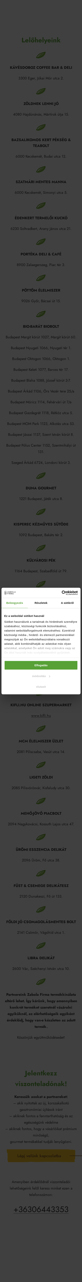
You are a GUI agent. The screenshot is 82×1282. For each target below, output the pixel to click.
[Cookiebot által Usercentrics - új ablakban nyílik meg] (62, 592)
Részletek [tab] (41, 602)
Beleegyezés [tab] (14, 602)
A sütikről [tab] (67, 602)
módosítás (41, 676)
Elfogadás (41, 665)
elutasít (41, 686)
